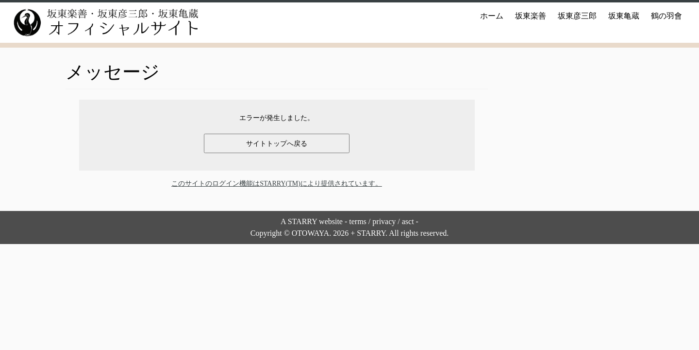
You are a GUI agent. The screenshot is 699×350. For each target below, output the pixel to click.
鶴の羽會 (666, 16)
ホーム (491, 16)
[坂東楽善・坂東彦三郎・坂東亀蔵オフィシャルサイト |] (97, 22)
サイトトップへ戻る (276, 143)
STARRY (302, 221)
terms (357, 221)
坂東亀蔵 (623, 16)
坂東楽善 (530, 16)
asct (408, 221)
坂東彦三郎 (577, 16)
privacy (384, 221)
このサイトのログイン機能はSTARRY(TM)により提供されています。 (276, 183)
